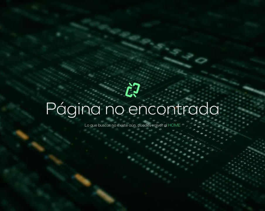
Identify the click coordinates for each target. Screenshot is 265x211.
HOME (174, 125)
